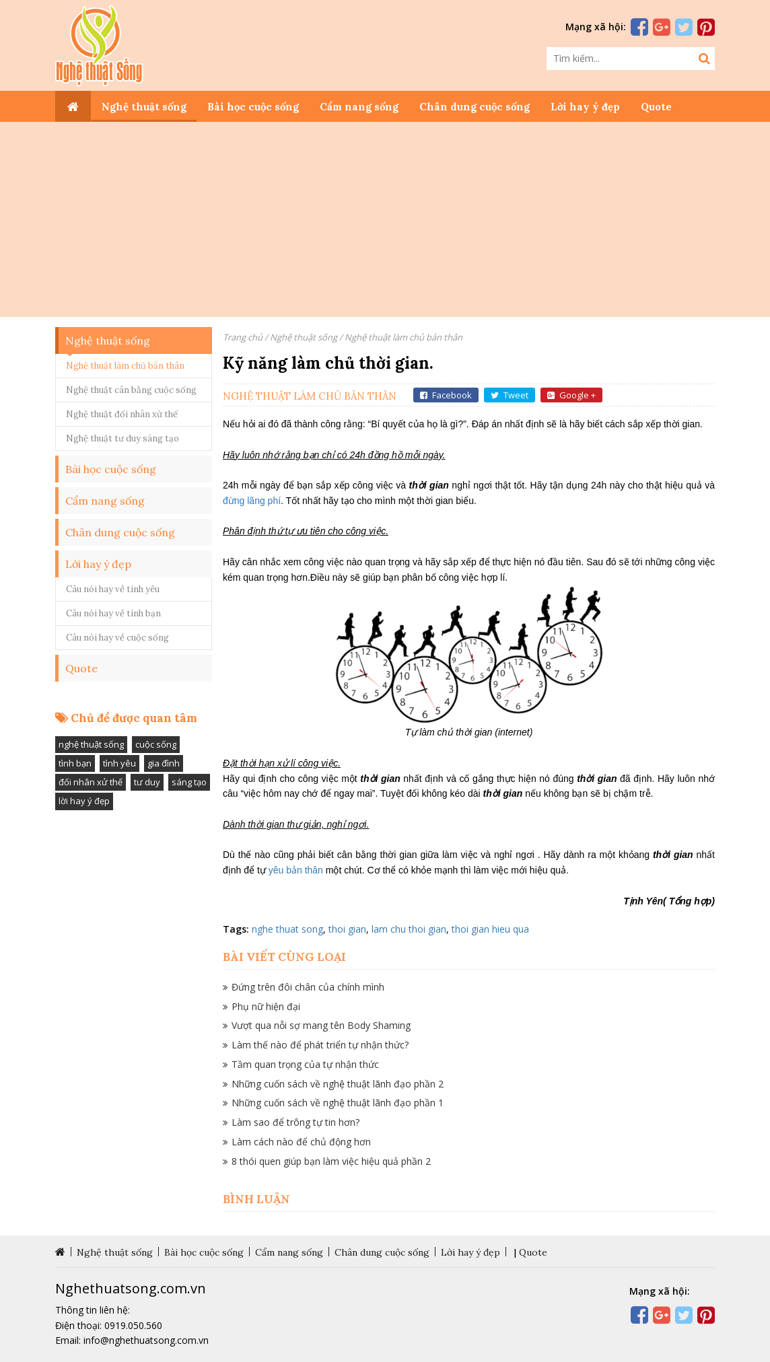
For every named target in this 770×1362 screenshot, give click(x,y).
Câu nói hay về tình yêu (113, 589)
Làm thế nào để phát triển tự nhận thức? (320, 1044)
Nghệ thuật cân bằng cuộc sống (131, 390)
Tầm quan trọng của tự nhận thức (305, 1064)
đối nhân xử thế (91, 782)
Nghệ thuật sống (144, 106)
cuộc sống (155, 744)
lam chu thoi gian (409, 929)
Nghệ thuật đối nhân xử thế (122, 414)
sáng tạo (189, 782)
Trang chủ (242, 337)
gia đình (163, 763)
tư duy (147, 782)
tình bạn (75, 763)
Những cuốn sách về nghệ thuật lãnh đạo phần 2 (338, 1083)
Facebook (446, 395)
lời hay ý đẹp (84, 801)
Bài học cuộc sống (253, 106)
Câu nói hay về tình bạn (113, 613)
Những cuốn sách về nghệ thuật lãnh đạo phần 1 (338, 1102)
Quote (656, 106)
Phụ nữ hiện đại (266, 1006)
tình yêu (119, 763)
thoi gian (347, 929)
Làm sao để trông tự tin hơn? (295, 1122)
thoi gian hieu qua (490, 929)
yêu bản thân (296, 870)
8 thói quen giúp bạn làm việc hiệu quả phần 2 (331, 1161)
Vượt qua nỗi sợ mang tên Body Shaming (321, 1025)
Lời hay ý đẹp (585, 106)
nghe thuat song (287, 929)
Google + (571, 395)
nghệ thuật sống (91, 744)
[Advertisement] (385, 223)
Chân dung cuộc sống (474, 106)
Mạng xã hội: (595, 26)
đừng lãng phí (252, 500)
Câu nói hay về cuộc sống (117, 637)
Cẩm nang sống (359, 106)
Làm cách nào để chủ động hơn (301, 1141)
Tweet (509, 395)
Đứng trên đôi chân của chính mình (308, 986)
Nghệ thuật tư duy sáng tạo (122, 438)
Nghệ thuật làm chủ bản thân (125, 365)
